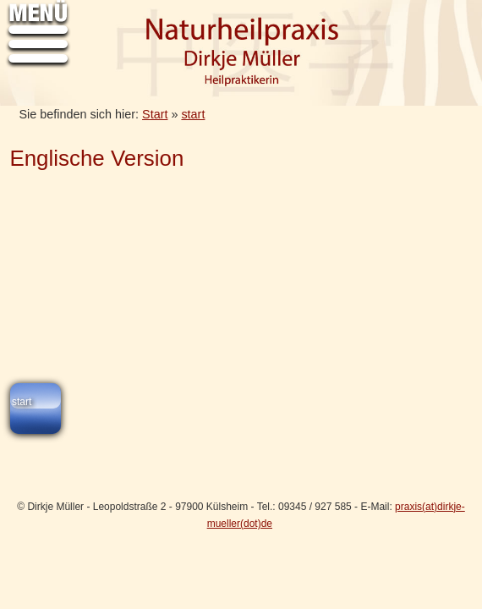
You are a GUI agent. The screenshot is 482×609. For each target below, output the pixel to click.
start (193, 114)
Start (154, 114)
